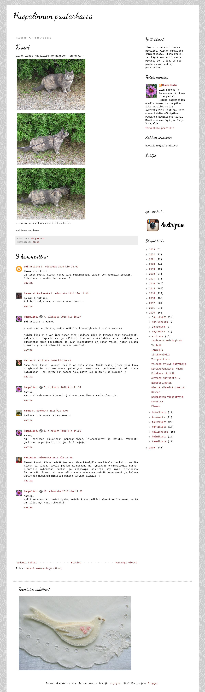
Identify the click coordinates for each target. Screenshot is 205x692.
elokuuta (158, 336)
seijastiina (32, 266)
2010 (152, 312)
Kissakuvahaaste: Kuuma (167, 368)
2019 (152, 269)
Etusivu (76, 562)
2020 (152, 264)
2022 (152, 254)
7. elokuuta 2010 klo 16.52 (59, 266)
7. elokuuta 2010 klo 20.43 (52, 360)
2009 (152, 447)
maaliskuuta (160, 432)
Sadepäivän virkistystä (167, 397)
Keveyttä (157, 401)
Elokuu (155, 406)
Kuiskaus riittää (162, 373)
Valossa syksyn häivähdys (168, 364)
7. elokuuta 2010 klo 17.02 (69, 293)
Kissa (36, 242)
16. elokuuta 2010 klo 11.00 (63, 491)
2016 (152, 283)
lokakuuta (159, 327)
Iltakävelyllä (160, 354)
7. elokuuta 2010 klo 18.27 (62, 317)
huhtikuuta (160, 427)
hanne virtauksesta (37, 293)
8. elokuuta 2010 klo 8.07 (50, 410)
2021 (152, 259)
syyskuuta (159, 331)
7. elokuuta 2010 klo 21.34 (62, 387)
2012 (152, 303)
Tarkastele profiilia (159, 128)
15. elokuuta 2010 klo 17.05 (53, 457)
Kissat (155, 392)
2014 (152, 293)
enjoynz (115, 683)
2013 (152, 298)
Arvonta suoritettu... (166, 378)
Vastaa (28, 283)
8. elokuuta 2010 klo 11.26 (62, 431)
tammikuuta (160, 441)
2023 (152, 249)
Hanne (27, 410)
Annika (28, 360)
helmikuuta (160, 436)
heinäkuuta (160, 412)
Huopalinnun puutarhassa (53, 16)
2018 (152, 274)
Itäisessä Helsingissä (166, 340)
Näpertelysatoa (161, 383)
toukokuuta (160, 422)
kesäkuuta (159, 417)
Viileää (156, 345)
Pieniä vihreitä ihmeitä (167, 387)
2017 (152, 278)
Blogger (153, 683)
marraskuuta (160, 322)
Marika (28, 457)
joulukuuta (160, 317)
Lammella (157, 350)
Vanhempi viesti (126, 562)
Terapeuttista (160, 359)
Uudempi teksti (27, 562)
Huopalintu (31, 317)
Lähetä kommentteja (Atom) (44, 568)
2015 (152, 288)
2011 (152, 308)
